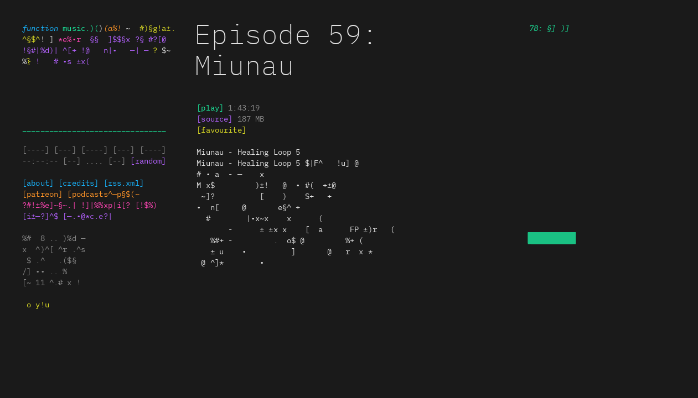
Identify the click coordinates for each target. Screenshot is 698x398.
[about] (38, 182)
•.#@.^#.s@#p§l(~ (103, 193)
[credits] (78, 182)
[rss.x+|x (124, 182)
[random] (148, 160)
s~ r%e (214, 118)
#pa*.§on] (42, 193)
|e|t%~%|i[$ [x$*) (119, 204)
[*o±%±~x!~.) (49, 204)
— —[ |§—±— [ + (248, 151)
